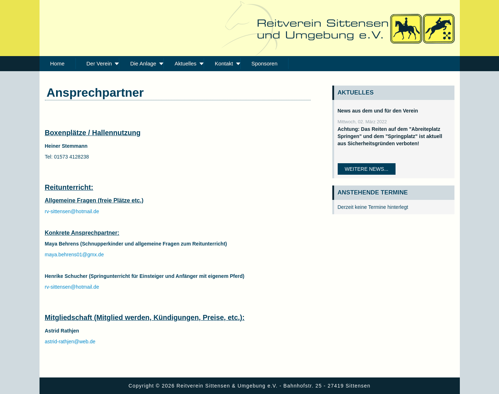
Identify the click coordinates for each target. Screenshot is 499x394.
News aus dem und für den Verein (378, 111)
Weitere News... (366, 169)
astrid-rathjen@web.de (70, 341)
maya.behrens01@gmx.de (74, 254)
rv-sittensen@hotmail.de (72, 211)
